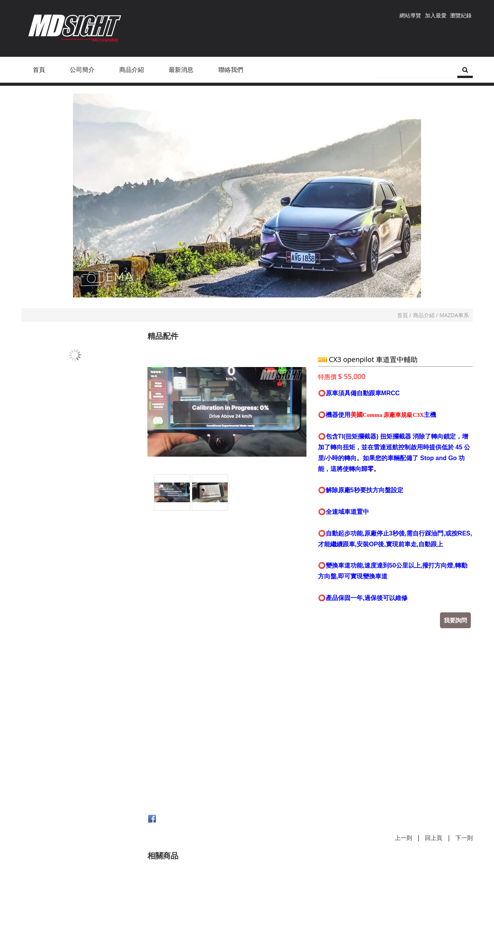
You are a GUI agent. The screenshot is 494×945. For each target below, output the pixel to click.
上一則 (403, 837)
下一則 (464, 837)
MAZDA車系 (454, 315)
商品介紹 (424, 315)
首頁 (402, 315)
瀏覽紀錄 (461, 15)
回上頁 (433, 837)
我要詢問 (455, 620)
